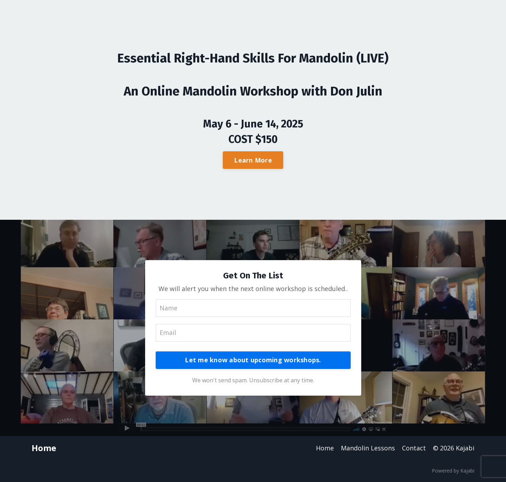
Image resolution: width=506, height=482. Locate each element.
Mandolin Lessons (368, 448)
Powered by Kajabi (453, 470)
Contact (414, 448)
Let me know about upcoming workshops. (253, 360)
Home (325, 448)
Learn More (253, 160)
